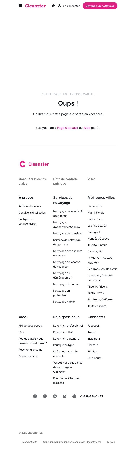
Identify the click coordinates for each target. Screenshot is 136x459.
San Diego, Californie (100, 299)
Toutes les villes (97, 306)
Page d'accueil (67, 128)
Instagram (94, 338)
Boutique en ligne (63, 345)
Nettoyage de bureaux (67, 284)
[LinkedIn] (55, 396)
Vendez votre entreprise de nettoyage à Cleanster (67, 367)
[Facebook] (35, 396)
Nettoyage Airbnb (64, 301)
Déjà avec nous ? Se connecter (65, 354)
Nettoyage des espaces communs (67, 253)
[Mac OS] (95, 408)
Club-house (95, 358)
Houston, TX (95, 206)
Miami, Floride (96, 212)
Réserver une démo (30, 349)
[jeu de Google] (69, 408)
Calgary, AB (95, 251)
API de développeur (31, 325)
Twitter (92, 332)
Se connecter (69, 5)
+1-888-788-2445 (87, 396)
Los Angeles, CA (97, 225)
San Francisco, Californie (102, 269)
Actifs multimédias (30, 206)
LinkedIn (93, 345)
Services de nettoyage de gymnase (67, 242)
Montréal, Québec (98, 238)
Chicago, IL (94, 232)
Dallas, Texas (95, 219)
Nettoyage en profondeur (61, 293)
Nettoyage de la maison (67, 233)
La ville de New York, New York (100, 260)
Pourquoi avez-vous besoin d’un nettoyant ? (33, 341)
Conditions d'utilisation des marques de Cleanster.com (72, 442)
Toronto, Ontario (97, 245)
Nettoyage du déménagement (62, 275)
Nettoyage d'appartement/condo (66, 224)
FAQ (21, 332)
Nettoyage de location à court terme (67, 213)
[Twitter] (45, 396)
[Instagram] (64, 396)
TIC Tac (92, 351)
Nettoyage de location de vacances (66, 264)
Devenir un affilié (63, 332)
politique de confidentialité (27, 221)
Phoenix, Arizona (98, 286)
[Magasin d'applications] (42, 408)
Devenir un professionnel (68, 325)
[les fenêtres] (68, 418)
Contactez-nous (28, 356)
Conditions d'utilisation (32, 212)
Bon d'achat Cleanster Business (66, 380)
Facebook (94, 325)
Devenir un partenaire (66, 338)
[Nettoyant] (35, 5)
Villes (91, 179)
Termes (111, 442)
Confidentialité (29, 442)
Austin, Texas (96, 293)
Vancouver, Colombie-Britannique (101, 278)
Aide (87, 128)
